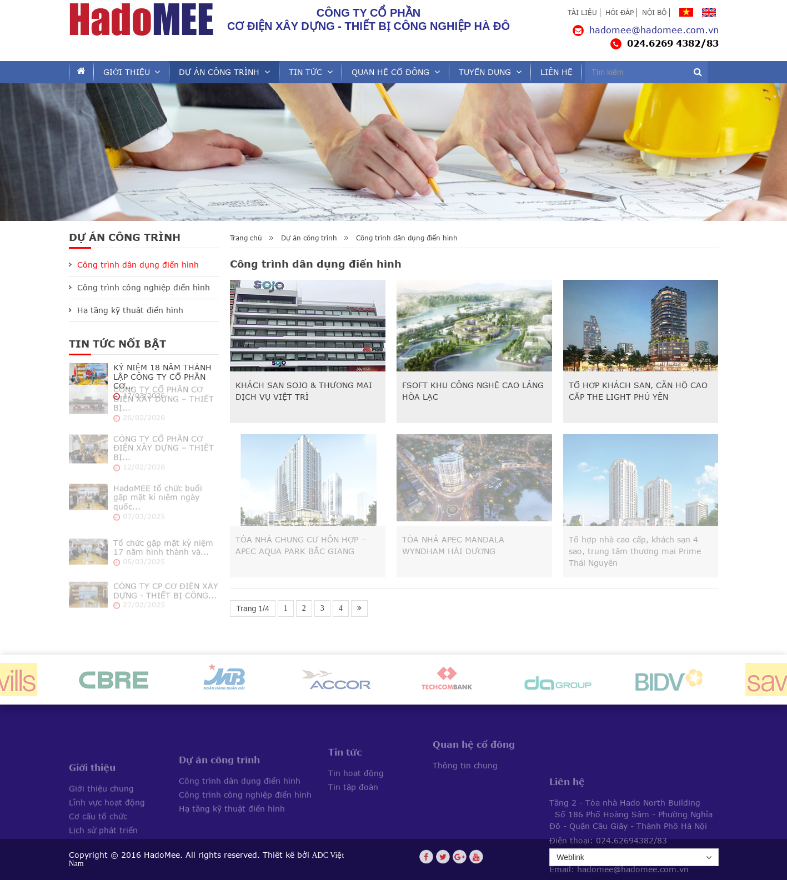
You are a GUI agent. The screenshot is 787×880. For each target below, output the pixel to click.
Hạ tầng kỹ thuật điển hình (130, 310)
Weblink (634, 857)
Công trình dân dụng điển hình (407, 238)
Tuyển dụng (485, 72)
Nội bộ (654, 12)
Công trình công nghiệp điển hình (143, 288)
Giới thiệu (126, 72)
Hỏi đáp (619, 12)
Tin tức (305, 72)
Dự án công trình (219, 72)
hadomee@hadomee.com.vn (646, 30)
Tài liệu (582, 12)
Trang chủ (246, 238)
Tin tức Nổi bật (117, 344)
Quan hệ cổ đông (390, 72)
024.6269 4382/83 (664, 43)
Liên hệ (556, 72)
